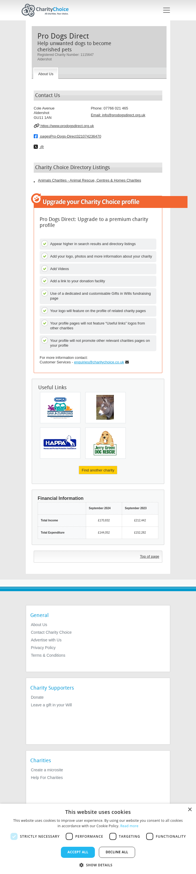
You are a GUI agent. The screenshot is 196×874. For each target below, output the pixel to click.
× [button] (190, 810)
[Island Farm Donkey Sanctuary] (105, 407)
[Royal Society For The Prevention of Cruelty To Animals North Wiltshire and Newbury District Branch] (60, 407)
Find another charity (98, 470)
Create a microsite (47, 770)
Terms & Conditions (48, 655)
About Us (39, 624)
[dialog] (98, 839)
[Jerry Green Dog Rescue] (105, 443)
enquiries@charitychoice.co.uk (99, 362)
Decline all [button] (117, 852)
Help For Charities (47, 777)
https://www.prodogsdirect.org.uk (64, 125)
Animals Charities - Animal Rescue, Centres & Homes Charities (89, 180)
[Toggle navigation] (166, 10)
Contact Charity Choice (51, 632)
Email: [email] (118, 115)
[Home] (47, 10)
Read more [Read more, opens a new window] (129, 826)
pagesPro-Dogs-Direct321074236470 (67, 136)
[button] (98, 864)
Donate (37, 697)
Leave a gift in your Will (51, 705)
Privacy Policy (43, 647)
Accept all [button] (77, 852)
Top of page (149, 556)
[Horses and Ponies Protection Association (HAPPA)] (60, 443)
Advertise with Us (46, 640)
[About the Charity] (45, 73)
